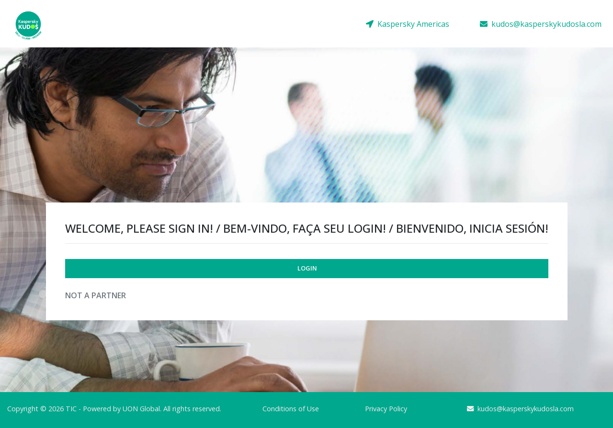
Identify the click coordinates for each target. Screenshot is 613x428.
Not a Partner (95, 295)
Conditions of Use (290, 408)
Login (307, 268)
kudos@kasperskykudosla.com (541, 24)
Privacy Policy (386, 408)
